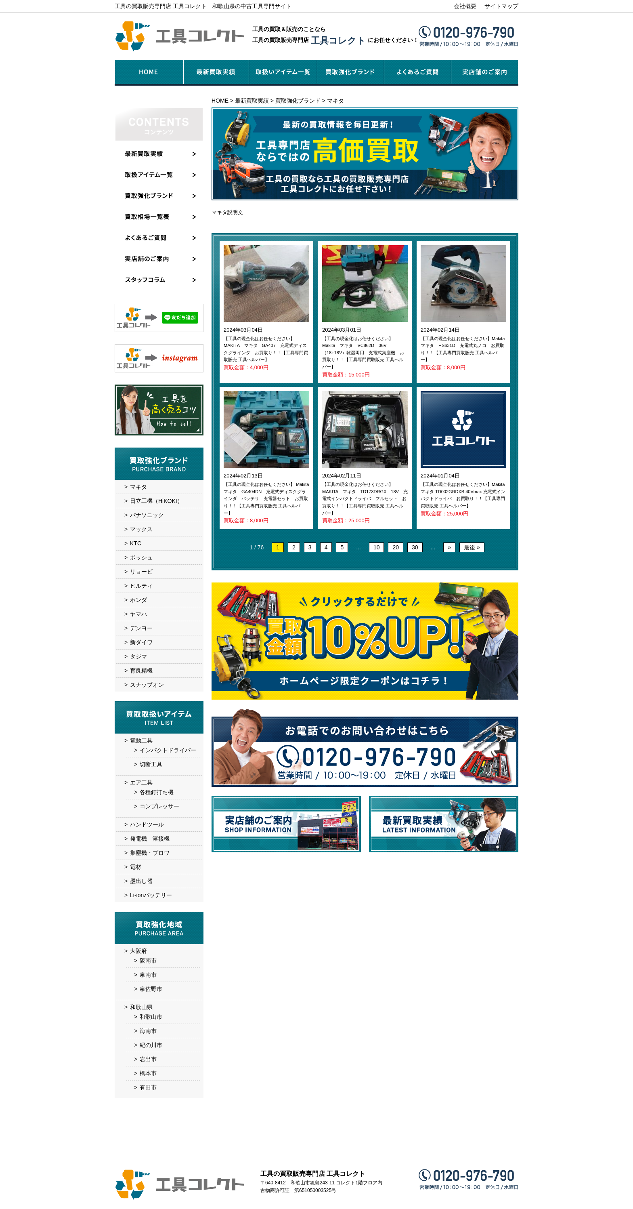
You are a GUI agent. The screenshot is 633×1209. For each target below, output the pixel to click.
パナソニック (147, 515)
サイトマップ (501, 6)
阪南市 (148, 960)
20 (395, 547)
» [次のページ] (449, 547)
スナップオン (147, 685)
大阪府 (138, 951)
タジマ (138, 656)
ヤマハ (138, 614)
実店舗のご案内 (338, 1154)
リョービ (141, 571)
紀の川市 (151, 1045)
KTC (135, 543)
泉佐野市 (151, 989)
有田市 (148, 1087)
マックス (141, 529)
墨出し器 (141, 881)
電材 (135, 867)
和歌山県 (141, 1007)
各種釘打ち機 (157, 792)
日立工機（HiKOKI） (156, 501)
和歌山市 (151, 1017)
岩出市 (148, 1059)
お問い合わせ (408, 1154)
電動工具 (141, 740)
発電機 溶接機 (150, 838)
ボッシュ (141, 557)
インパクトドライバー (168, 750)
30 (415, 547)
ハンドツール (147, 824)
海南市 (148, 1031)
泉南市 (148, 975)
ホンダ (138, 600)
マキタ (138, 487)
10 (376, 547)
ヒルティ (141, 586)
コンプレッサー (159, 806)
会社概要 (465, 6)
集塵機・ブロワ (150, 853)
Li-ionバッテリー (151, 895)
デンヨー (141, 628)
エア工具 (141, 782)
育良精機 (141, 670)
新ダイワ (141, 642)
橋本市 (148, 1073)
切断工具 (151, 764)
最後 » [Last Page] (472, 547)
